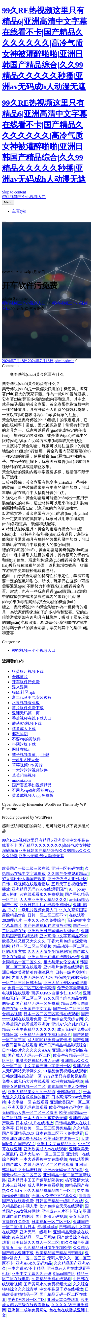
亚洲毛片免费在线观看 (63, 967)
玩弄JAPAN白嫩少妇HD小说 (56, 993)
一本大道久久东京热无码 (45, 1118)
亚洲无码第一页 (26, 713)
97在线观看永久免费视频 (41, 894)
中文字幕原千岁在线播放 (61, 1289)
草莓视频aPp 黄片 (27, 765)
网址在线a (21, 749)
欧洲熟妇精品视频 (67, 1081)
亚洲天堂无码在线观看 (27, 1107)
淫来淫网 (20, 687)
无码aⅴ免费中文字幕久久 (54, 1196)
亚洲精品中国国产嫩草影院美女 (35, 1180)
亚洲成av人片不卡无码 (61, 1211)
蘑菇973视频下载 (27, 723)
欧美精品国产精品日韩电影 (59, 1253)
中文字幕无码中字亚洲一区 (47, 1066)
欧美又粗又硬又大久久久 (24, 941)
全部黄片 (20, 677)
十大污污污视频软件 (30, 770)
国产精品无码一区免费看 (37, 1003)
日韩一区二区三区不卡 (47, 915)
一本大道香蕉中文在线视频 (43, 1159)
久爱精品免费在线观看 (51, 1279)
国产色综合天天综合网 (63, 1019)
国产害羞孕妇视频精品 (32, 785)
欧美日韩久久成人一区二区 (35, 1242)
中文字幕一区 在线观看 (28, 1102)
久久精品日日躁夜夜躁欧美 (47, 1248)
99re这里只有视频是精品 (64, 1076)
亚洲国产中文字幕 (35, 1009)
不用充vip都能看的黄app (33, 790)
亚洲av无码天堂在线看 (63, 1170)
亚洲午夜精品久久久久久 (33, 1029)
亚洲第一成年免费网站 (27, 1310)
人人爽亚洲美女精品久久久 (43, 899)
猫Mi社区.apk (23, 692)
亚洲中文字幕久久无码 (31, 1274)
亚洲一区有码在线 (67, 868)
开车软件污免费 (26, 682)
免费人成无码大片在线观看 (26, 1081)
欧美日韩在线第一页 (61, 1138)
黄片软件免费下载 (28, 708)
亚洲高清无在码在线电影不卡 (53, 957)
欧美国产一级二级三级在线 (26, 868)
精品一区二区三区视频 (31, 946)
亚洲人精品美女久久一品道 (31, 1092)
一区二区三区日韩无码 (22, 983)
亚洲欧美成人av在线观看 (45, 1149)
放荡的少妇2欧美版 (71, 977)
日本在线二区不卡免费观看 (59, 1133)
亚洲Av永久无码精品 (34, 1263)
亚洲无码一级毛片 (35, 1232)
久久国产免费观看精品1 (68, 874)
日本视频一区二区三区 (51, 1222)
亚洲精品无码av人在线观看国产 (39, 889)
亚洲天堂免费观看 (63, 1299)
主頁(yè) (19, 211)
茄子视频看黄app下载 (30, 755)
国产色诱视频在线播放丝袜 (47, 925)
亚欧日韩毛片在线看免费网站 (45, 905)
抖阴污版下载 (24, 744)
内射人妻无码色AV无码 (32, 977)
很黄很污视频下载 (28, 671)
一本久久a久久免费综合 (44, 920)
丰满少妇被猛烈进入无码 (37, 1061)
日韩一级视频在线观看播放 (26, 884)
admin (64, 361)
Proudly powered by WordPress (27, 817)
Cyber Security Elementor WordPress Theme (38, 804)
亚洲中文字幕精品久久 (56, 1144)
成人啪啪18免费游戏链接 (49, 1040)
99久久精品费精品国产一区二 (49, 1190)
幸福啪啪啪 (47, 1227)
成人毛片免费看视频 (45, 1185)
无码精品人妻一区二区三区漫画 (30, 1112)
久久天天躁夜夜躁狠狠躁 (49, 951)
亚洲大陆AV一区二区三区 (42, 1154)
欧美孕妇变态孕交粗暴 (69, 1107)
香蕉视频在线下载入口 (32, 718)
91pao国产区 (64, 1274)
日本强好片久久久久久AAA (26, 1050)
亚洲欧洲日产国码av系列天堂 (53, 931)
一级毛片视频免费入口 (38, 910)
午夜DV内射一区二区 (26, 1299)
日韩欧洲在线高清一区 (22, 1076)
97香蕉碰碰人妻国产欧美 (24, 879)
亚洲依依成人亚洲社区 (67, 879)
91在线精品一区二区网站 (33, 1237)
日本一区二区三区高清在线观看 (51, 1014)
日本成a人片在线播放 (34, 1123)
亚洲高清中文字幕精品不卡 (63, 936)
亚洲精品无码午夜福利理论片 (45, 1035)
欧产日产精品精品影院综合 (63, 1045)
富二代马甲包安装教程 (32, 697)
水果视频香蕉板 (26, 703)
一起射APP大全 (25, 760)
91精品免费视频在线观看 (65, 1071)
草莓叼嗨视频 (24, 775)
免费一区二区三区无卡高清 (31, 988)
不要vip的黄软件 (26, 739)
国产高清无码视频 (51, 1216)
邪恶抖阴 (20, 734)
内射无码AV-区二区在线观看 (48, 1164)
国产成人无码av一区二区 (29, 1055)
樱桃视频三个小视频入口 (24, 197)
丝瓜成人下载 (24, 729)
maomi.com (21, 780)
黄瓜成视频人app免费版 (32, 795)
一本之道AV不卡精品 (26, 1268)
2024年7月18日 (28, 361)
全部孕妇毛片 (69, 1092)
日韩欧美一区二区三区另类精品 (43, 1128)
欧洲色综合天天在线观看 (61, 1206)
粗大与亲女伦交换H (60, 962)
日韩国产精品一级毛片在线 (59, 1201)
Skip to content (14, 192)
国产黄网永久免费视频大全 (47, 1284)
